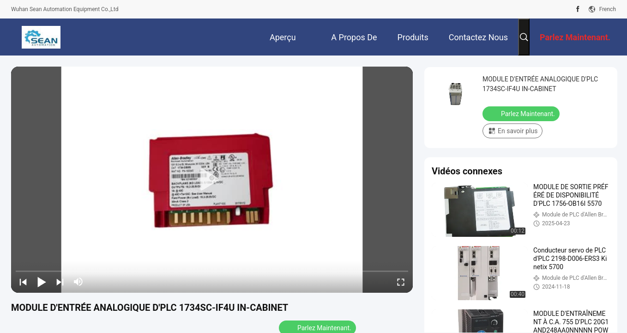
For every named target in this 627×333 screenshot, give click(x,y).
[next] (60, 282)
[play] (211, 179)
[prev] (23, 282)
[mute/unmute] (78, 282)
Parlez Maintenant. (522, 113)
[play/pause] (41, 282)
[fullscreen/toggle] (401, 282)
